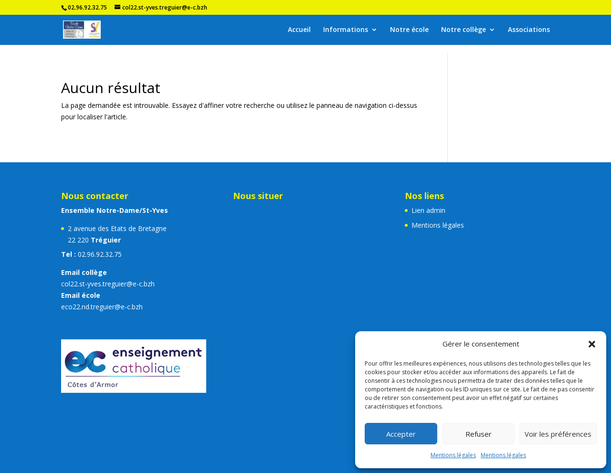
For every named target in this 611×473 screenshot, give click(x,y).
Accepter (401, 434)
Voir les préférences (558, 434)
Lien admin (428, 210)
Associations (529, 30)
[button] (592, 344)
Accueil (299, 30)
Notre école (409, 30)
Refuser (478, 434)
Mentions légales (453, 455)
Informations (345, 30)
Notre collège (463, 30)
